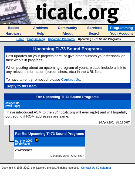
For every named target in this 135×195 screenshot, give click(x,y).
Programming (36, 39)
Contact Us (70, 79)
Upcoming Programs (61, 39)
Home (20, 39)
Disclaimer (104, 167)
